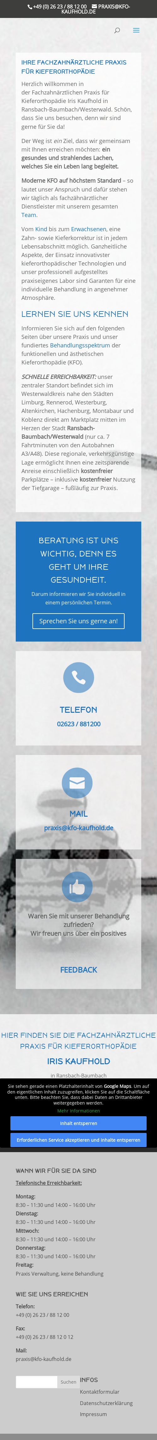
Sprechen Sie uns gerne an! (78, 621)
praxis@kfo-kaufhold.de (78, 828)
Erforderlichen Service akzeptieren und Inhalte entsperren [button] (78, 1140)
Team (28, 215)
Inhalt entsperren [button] (78, 1123)
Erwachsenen (88, 229)
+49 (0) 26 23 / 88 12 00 (60, 6)
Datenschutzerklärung (106, 1403)
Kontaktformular (100, 1391)
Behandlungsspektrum (80, 345)
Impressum (93, 1414)
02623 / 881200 (78, 724)
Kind (41, 229)
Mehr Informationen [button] (78, 1111)
